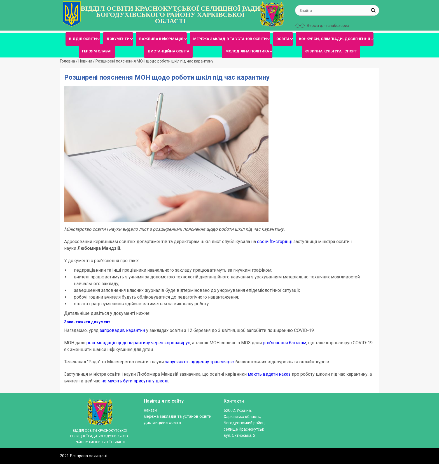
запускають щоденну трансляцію (199, 361)
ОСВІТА (282, 39)
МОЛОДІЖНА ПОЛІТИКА (247, 51)
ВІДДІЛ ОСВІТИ (83, 39)
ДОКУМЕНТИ (118, 39)
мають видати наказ (269, 374)
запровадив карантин (122, 330)
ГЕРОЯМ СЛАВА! (96, 51)
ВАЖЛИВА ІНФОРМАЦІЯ (161, 39)
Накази (150, 410)
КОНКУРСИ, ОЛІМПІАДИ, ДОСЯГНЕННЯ (334, 39)
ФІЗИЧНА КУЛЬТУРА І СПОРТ (331, 51)
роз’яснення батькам (284, 342)
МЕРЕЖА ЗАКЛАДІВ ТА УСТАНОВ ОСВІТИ (230, 39)
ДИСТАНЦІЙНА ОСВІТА (168, 51)
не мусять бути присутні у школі (134, 381)
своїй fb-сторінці (274, 241)
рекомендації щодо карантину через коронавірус (138, 342)
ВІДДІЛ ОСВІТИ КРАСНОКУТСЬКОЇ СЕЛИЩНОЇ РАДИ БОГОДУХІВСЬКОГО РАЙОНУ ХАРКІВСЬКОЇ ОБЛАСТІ (170, 15)
